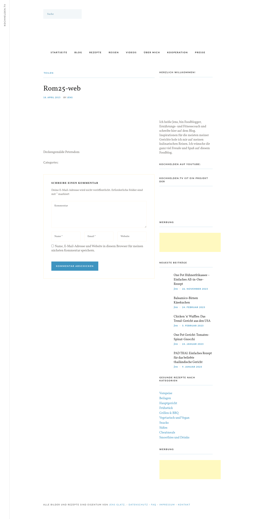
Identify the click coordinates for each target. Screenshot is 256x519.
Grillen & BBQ (169, 413)
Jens (70, 97)
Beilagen (165, 398)
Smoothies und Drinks (174, 438)
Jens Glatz (117, 504)
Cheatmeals (167, 433)
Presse (200, 52)
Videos (131, 52)
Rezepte (95, 52)
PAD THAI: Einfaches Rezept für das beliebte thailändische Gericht (193, 357)
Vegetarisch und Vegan (174, 418)
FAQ (153, 504)
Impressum (167, 504)
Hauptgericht (168, 403)
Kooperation (177, 52)
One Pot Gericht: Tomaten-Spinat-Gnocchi (191, 337)
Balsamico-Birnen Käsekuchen (186, 300)
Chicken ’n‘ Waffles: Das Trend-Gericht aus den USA (192, 319)
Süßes (163, 428)
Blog (78, 52)
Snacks (164, 423)
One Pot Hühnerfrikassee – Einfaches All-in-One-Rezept (192, 279)
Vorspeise (165, 393)
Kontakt (184, 504)
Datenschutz (138, 504)
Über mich (152, 52)
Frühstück (166, 408)
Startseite (59, 52)
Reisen (114, 52)
